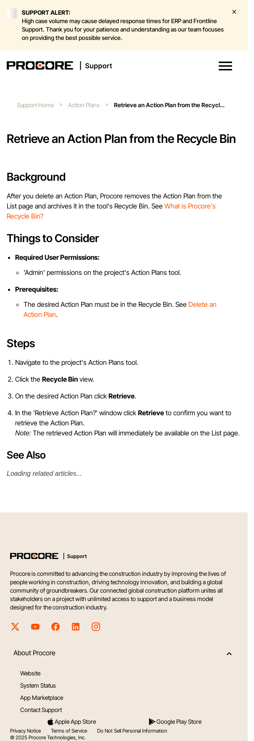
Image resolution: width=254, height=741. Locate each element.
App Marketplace (41, 697)
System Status (38, 685)
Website (30, 673)
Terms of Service (69, 731)
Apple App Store (71, 721)
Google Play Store (174, 721)
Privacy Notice (25, 731)
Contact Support (41, 709)
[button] (225, 66)
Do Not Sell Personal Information (132, 731)
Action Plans (84, 104)
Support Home (35, 104)
